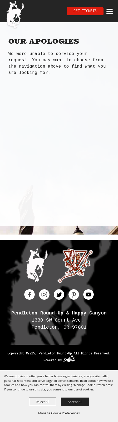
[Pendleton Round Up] (15, 15)
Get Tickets (85, 11)
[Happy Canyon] (75, 267)
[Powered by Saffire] (69, 359)
